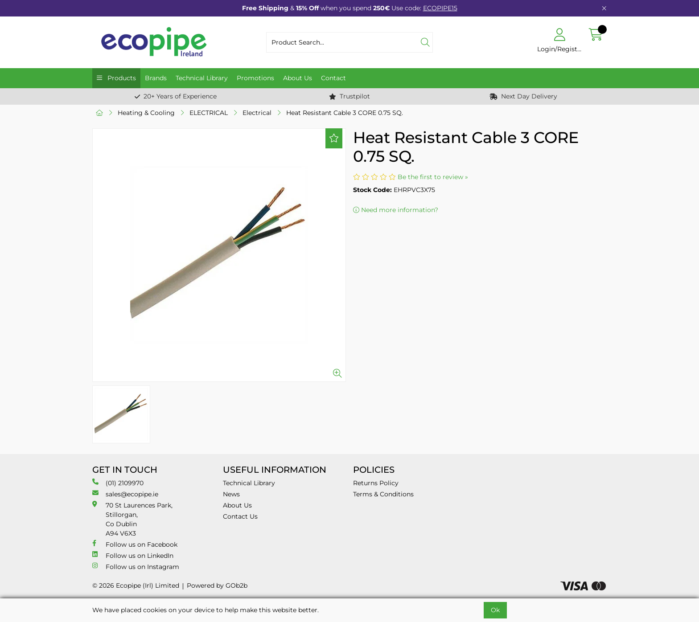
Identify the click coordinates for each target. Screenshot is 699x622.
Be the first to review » (433, 177)
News (231, 494)
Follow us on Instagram (135, 566)
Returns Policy (376, 483)
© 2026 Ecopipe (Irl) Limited (135, 585)
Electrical (257, 113)
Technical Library (202, 78)
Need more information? (395, 210)
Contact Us (240, 516)
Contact (333, 78)
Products (121, 78)
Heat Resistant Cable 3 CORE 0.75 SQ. (344, 113)
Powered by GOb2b (217, 585)
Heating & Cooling (146, 113)
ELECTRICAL (208, 113)
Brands (156, 78)
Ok (495, 610)
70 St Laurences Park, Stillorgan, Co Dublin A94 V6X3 (132, 519)
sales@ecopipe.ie (125, 494)
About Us (297, 78)
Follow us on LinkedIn (132, 555)
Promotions (255, 78)
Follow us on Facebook (134, 544)
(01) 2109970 (118, 483)
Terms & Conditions (383, 494)
